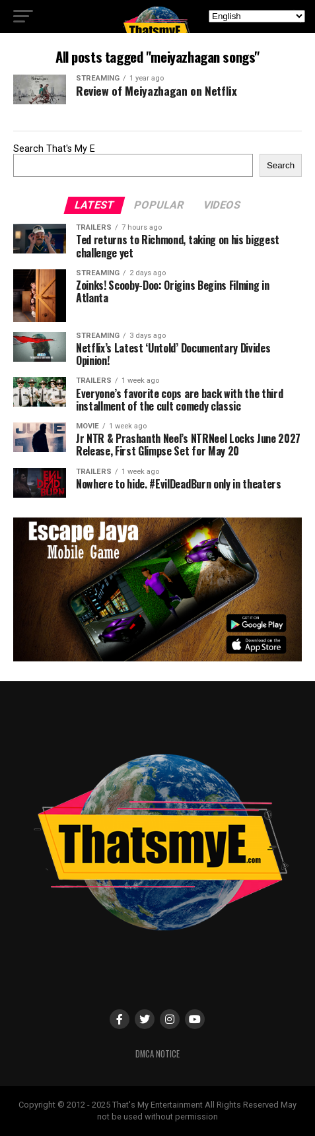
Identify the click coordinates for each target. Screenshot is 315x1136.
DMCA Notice (157, 1054)
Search (281, 165)
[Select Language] (257, 16)
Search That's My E (54, 148)
